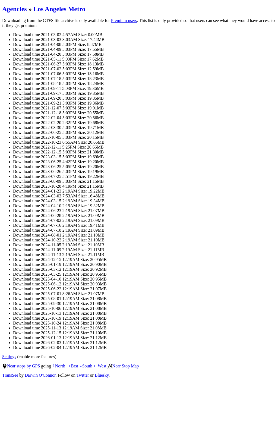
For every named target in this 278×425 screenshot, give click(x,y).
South (85, 366)
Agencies (14, 8)
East (72, 366)
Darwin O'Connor (40, 375)
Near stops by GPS (21, 366)
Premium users (124, 20)
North (58, 366)
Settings (9, 356)
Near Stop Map (123, 366)
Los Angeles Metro (59, 8)
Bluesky (102, 375)
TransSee (10, 375)
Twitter (83, 375)
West (99, 366)
